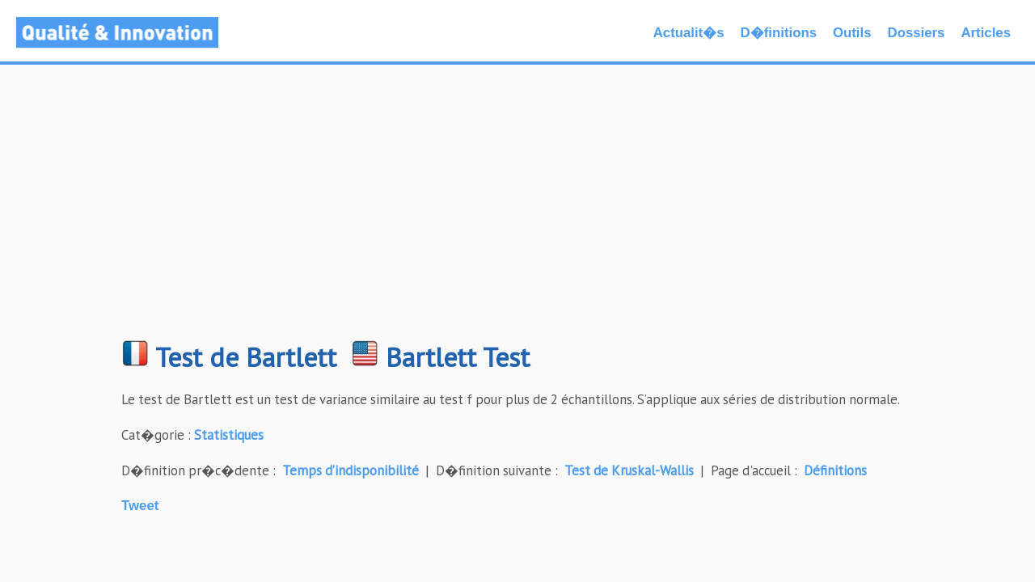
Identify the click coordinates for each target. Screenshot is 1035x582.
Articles (986, 32)
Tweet (139, 505)
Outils (852, 32)
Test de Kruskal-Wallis (629, 470)
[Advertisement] (517, 210)
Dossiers (916, 32)
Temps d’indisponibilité (350, 470)
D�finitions (779, 32)
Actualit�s (688, 32)
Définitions (835, 470)
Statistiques (229, 435)
